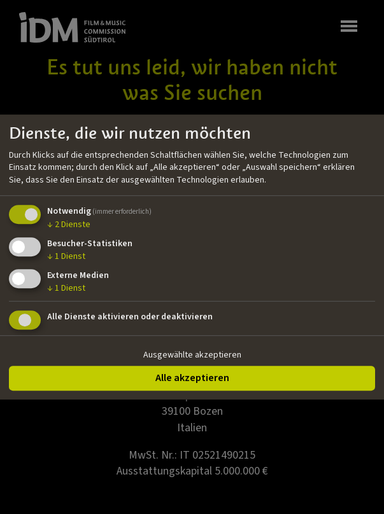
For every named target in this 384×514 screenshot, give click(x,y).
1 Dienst (66, 256)
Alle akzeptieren (192, 378)
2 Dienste (68, 225)
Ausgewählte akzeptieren (192, 355)
